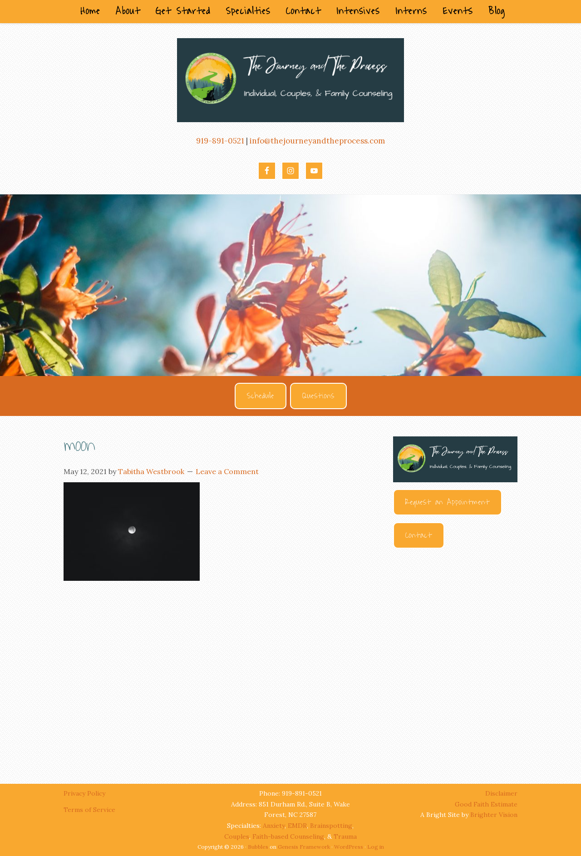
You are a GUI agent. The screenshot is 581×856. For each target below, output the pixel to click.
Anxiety (274, 825)
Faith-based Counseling (288, 836)
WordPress (348, 846)
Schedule (260, 396)
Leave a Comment (227, 471)
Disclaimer (501, 793)
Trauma (345, 836)
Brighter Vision (493, 815)
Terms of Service (89, 810)
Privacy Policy (85, 793)
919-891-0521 (220, 141)
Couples (236, 836)
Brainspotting (331, 825)
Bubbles (258, 846)
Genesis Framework (304, 846)
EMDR (297, 825)
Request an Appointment (447, 502)
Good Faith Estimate (486, 804)
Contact (418, 535)
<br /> (455, 657)
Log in (375, 846)
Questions (318, 396)
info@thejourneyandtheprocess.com (317, 141)
